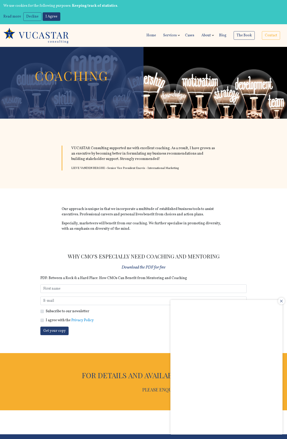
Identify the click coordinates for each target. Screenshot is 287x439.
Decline (32, 16)
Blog (222, 35)
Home (151, 35)
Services (170, 35)
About (206, 35)
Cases (189, 35)
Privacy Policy (82, 320)
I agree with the (70, 320)
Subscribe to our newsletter (67, 311)
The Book (244, 35)
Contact (271, 35)
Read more (12, 16)
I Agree (51, 16)
